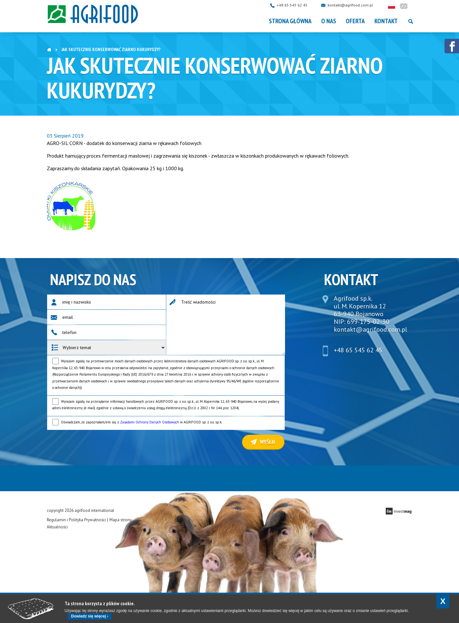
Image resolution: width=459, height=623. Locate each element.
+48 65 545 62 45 (298, 5)
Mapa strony (120, 520)
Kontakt (386, 21)
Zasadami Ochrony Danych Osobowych (149, 422)
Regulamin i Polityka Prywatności (76, 520)
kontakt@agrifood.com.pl (357, 5)
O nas (328, 21)
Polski (398, 6)
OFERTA (355, 21)
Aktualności (57, 527)
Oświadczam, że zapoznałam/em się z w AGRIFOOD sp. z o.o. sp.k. (141, 422)
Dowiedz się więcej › (89, 616)
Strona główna (290, 21)
